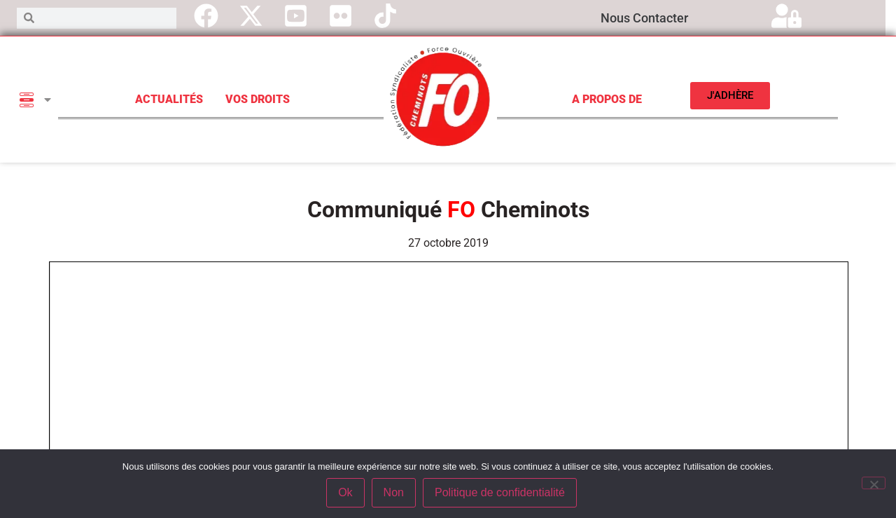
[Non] (874, 483)
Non (394, 492)
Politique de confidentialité (500, 492)
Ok (345, 492)
